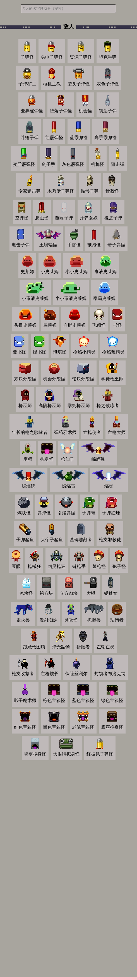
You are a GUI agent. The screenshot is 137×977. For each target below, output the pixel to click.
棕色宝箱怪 (54, 700)
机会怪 (85, 110)
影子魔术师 (25, 700)
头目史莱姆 (25, 325)
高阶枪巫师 (50, 405)
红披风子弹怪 (99, 754)
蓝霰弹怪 (79, 137)
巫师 (27, 459)
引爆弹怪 (66, 512)
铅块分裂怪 (83, 378)
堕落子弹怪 (61, 110)
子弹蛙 (88, 512)
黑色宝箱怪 (54, 727)
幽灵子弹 (64, 218)
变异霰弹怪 (32, 110)
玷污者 (117, 620)
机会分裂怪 (54, 378)
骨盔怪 (112, 191)
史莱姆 (27, 271)
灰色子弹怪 (108, 84)
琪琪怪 (59, 352)
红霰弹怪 (54, 137)
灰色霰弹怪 (73, 164)
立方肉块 (69, 593)
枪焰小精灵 (84, 352)
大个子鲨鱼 (52, 539)
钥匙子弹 (108, 110)
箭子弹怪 (116, 244)
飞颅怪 (99, 325)
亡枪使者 (92, 432)
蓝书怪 (19, 352)
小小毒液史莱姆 (70, 298)
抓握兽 (94, 620)
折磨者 (83, 646)
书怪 (117, 325)
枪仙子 (67, 459)
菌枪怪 (99, 566)
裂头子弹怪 (79, 84)
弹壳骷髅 (61, 646)
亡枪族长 (50, 673)
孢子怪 (119, 566)
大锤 (90, 593)
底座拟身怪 (112, 727)
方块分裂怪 (25, 378)
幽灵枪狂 (57, 566)
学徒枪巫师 (112, 378)
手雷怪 (74, 244)
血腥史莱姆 (74, 325)
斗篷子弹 (30, 137)
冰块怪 (26, 593)
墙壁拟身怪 (35, 754)
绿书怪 (39, 352)
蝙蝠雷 (68, 486)
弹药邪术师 (65, 432)
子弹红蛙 (111, 512)
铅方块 (46, 593)
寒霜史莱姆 (104, 298)
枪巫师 (25, 405)
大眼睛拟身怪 (66, 754)
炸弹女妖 (89, 218)
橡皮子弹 (113, 218)
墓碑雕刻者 (81, 539)
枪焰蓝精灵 (113, 352)
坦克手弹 (108, 57)
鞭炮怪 (94, 244)
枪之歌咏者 (108, 405)
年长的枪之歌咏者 (29, 432)
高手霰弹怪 (105, 137)
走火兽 (23, 620)
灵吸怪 (71, 620)
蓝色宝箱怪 (83, 700)
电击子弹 (21, 244)
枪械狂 (34, 566)
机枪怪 (97, 164)
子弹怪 (27, 57)
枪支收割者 (23, 673)
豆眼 (16, 566)
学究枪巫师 (79, 405)
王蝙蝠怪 (48, 244)
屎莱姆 (50, 325)
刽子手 (48, 164)
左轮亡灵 (105, 646)
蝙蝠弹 (98, 459)
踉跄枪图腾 (34, 646)
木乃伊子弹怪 (60, 191)
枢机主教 (52, 84)
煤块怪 (24, 512)
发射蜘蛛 (48, 620)
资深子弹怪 (81, 57)
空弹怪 (21, 218)
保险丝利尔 (76, 673)
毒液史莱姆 (105, 271)
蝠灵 (108, 486)
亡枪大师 (117, 432)
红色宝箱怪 (25, 727)
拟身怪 (47, 459)
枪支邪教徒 (110, 539)
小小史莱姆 (76, 271)
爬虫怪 (42, 218)
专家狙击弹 (29, 191)
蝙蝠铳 (28, 486)
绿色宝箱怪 (112, 700)
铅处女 (110, 593)
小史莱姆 (50, 271)
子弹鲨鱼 (25, 539)
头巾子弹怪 (52, 57)
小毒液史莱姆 (35, 298)
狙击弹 (117, 164)
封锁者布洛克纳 (110, 673)
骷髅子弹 (90, 191)
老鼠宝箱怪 (83, 727)
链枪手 (79, 566)
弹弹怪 (44, 512)
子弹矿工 (27, 84)
